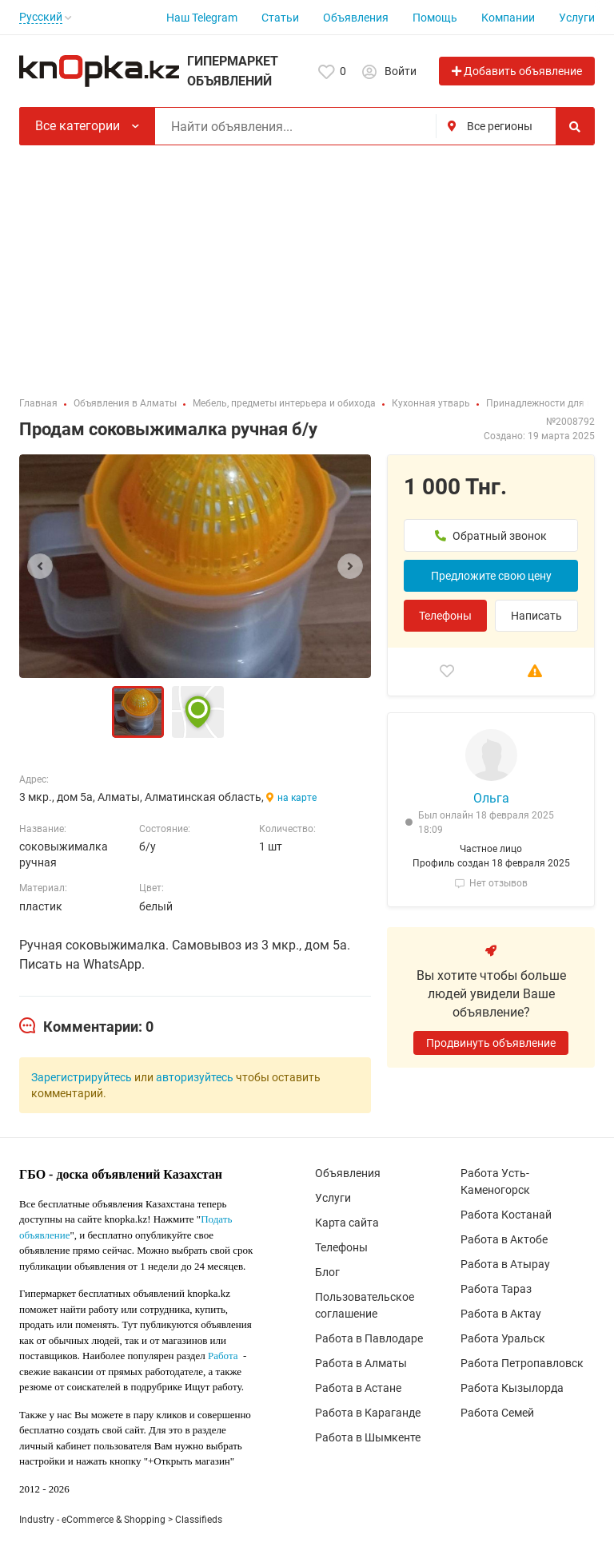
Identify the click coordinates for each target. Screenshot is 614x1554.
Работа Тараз (496, 1288)
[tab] (86, 1027)
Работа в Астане (358, 1388)
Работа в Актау (500, 1313)
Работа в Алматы (361, 1363)
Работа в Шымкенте (368, 1437)
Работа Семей (497, 1412)
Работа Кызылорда (512, 1388)
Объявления (356, 17)
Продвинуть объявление (491, 1043)
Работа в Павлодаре (369, 1338)
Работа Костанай (506, 1214)
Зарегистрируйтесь (81, 1077)
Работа (223, 1356)
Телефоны (445, 615)
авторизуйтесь (194, 1077)
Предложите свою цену (491, 575)
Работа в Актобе (504, 1239)
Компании (508, 17)
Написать (536, 615)
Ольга (491, 798)
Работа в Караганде (368, 1412)
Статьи (280, 17)
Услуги (577, 17)
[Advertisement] (307, 265)
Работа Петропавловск (522, 1363)
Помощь (435, 17)
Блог (327, 1272)
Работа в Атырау (505, 1264)
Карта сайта (347, 1222)
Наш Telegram (201, 17)
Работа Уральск (502, 1338)
